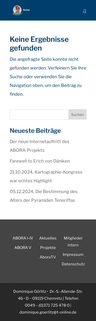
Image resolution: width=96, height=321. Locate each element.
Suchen (77, 114)
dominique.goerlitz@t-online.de (48, 312)
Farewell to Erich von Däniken (40, 161)
